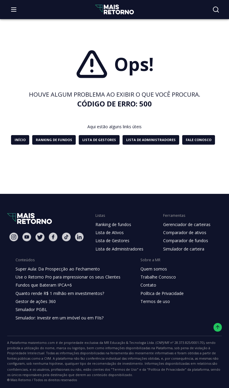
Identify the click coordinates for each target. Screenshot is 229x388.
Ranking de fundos (112, 224)
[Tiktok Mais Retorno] (66, 237)
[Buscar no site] (216, 10)
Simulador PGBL (31, 309)
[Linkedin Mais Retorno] (79, 237)
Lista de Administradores (118, 249)
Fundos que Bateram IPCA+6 (43, 285)
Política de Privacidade (157, 293)
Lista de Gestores (111, 240)
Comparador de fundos (182, 240)
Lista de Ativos (108, 232)
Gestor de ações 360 (35, 301)
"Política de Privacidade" (29, 370)
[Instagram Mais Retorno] (13, 237)
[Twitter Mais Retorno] (39, 237)
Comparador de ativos (181, 232)
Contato (143, 285)
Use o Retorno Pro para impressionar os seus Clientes (66, 277)
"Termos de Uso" (204, 364)
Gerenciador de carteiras (184, 224)
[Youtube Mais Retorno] (26, 237)
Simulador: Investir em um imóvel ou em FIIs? (58, 318)
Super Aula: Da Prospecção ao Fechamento (56, 269)
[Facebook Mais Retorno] (53, 237)
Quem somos (148, 269)
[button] (21, 140)
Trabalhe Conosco (153, 277)
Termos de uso (150, 301)
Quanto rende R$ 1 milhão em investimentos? (58, 293)
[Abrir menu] (13, 9)
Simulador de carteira (180, 249)
